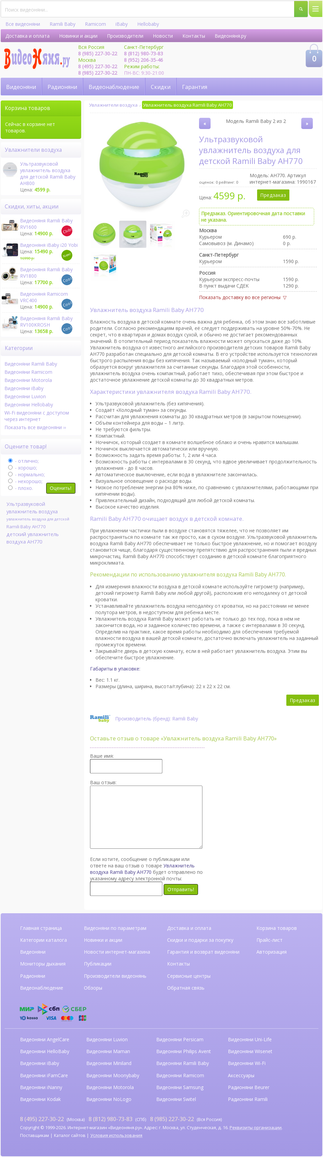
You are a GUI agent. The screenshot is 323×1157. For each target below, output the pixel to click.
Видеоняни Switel (176, 1099)
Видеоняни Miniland (108, 1063)
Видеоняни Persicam (179, 1039)
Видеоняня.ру (230, 36)
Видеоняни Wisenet (250, 1051)
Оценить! (61, 488)
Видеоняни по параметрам (115, 928)
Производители (125, 36)
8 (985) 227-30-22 (97, 53)
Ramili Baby (62, 24)
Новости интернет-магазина (117, 952)
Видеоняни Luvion (25, 396)
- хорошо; (22, 467)
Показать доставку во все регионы (240, 297)
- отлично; (23, 461)
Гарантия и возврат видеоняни (203, 952)
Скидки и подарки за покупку (200, 940)
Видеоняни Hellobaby (28, 404)
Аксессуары (241, 1075)
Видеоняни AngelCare (44, 1039)
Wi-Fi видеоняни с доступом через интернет (36, 415)
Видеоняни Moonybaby (112, 1075)
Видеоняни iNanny (41, 1087)
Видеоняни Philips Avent (183, 1051)
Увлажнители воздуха (113, 105)
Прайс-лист (269, 940)
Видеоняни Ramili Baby (30, 364)
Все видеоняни (22, 24)
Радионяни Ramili (248, 1099)
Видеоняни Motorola (28, 380)
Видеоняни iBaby (23, 388)
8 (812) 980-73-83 (143, 53)
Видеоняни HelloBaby (44, 1051)
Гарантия (194, 87)
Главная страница (41, 928)
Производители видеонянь (115, 976)
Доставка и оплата (27, 36)
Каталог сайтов (70, 1135)
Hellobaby (148, 24)
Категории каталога (43, 940)
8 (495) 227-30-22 (97, 66)
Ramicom (95, 24)
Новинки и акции (78, 36)
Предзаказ (273, 195)
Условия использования (116, 1135)
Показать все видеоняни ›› (35, 427)
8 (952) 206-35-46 (143, 60)
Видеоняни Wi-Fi (247, 1063)
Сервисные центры (189, 976)
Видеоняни (21, 87)
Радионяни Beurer (248, 1087)
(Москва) (52, 1119)
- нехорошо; (25, 481)
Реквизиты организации (256, 1128)
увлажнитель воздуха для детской (37, 518)
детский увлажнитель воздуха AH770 (32, 538)
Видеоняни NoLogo (108, 1099)
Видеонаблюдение (114, 87)
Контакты (193, 36)
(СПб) (117, 1119)
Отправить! (180, 889)
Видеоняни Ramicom (28, 372)
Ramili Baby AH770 (26, 527)
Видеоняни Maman (108, 1051)
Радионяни (62, 87)
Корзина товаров (276, 928)
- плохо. (20, 488)
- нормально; (26, 474)
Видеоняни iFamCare (44, 1075)
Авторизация (271, 952)
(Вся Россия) (186, 1119)
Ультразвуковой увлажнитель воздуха (32, 508)
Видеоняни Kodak (40, 1099)
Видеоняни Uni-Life (250, 1039)
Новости (163, 36)
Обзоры (93, 988)
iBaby (121, 24)
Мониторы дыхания (43, 963)
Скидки (161, 87)
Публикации (97, 963)
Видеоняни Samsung (179, 1087)
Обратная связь (185, 988)
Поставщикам (34, 1135)
